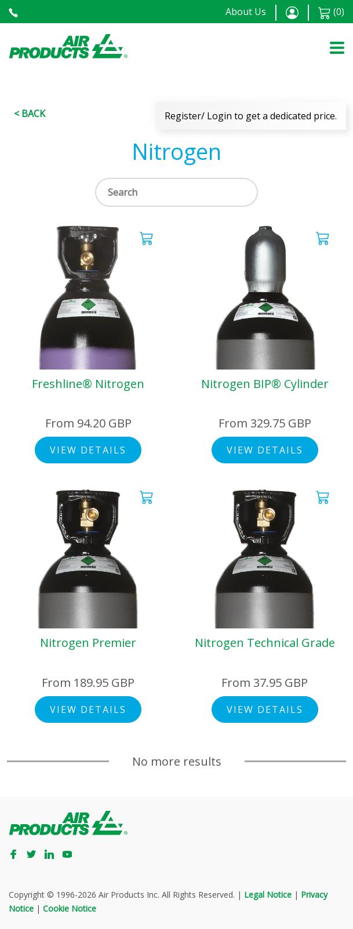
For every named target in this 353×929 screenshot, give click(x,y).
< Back (29, 113)
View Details (88, 450)
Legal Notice (268, 894)
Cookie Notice (69, 908)
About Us (245, 11)
